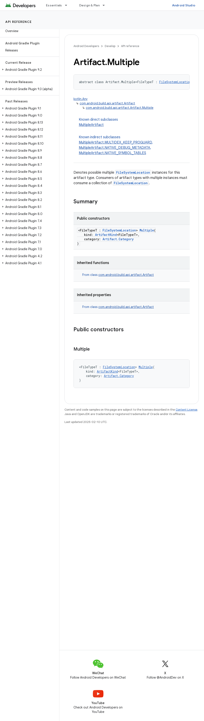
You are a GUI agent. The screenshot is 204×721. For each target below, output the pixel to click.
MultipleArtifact (91, 125)
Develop (110, 46)
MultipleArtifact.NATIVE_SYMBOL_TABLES (112, 153)
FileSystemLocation (175, 82)
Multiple (147, 230)
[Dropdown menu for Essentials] (68, 5)
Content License (186, 409)
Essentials (54, 5)
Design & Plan (89, 5)
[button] (28, 69)
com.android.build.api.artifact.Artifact (107, 103)
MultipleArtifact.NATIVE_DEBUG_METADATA (114, 148)
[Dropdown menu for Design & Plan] (106, 5)
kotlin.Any (81, 99)
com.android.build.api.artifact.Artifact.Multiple (119, 108)
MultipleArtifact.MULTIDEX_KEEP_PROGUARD (115, 142)
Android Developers (86, 46)
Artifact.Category (118, 239)
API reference (18, 22)
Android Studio (183, 5)
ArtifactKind (106, 235)
